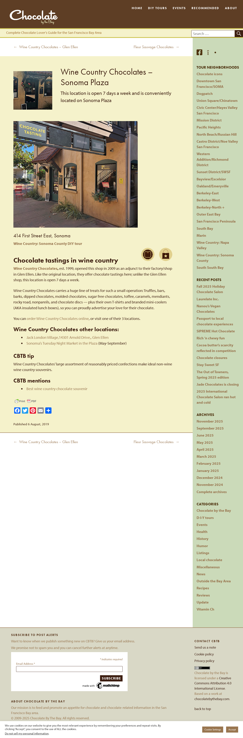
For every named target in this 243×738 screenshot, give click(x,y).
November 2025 (210, 421)
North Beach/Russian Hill (217, 134)
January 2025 (208, 470)
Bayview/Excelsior (211, 179)
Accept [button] (232, 729)
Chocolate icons (209, 74)
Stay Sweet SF (208, 364)
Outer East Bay (208, 214)
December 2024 (210, 477)
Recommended (205, 8)
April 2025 (205, 449)
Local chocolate (209, 559)
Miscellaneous (208, 567)
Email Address (25, 664)
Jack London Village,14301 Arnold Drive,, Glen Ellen (67, 337)
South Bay (205, 228)
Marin (201, 235)
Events (179, 8)
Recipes (203, 588)
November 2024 (210, 484)
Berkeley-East (208, 193)
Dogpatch (205, 93)
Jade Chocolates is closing (218, 384)
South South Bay (210, 267)
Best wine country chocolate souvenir (56, 388)
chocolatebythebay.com (211, 699)
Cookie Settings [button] (213, 729)
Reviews (203, 595)
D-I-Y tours (205, 517)
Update (203, 602)
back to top (202, 709)
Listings (203, 552)
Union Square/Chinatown (217, 100)
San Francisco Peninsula (216, 221)
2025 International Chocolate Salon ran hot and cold (216, 397)
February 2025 (209, 463)
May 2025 (205, 442)
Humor (202, 545)
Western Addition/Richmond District (212, 159)
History (202, 538)
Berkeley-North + (210, 207)
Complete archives (212, 491)
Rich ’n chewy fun (211, 338)
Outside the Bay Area (214, 581)
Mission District (209, 120)
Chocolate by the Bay (214, 510)
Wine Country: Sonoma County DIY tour (47, 243)
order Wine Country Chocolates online (58, 318)
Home (137, 8)
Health (202, 531)
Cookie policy (204, 654)
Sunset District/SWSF (214, 171)
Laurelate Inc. (208, 299)
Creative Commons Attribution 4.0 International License (212, 683)
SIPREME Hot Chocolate (216, 331)
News (201, 574)
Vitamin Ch (205, 609)
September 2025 (210, 428)
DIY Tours (157, 8)
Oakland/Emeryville (213, 186)
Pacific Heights (209, 127)
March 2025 (206, 456)
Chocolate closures (212, 357)
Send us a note (205, 647)
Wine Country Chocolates (35, 268)
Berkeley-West (208, 200)
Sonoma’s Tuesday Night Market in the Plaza (62, 343)
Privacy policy (204, 661)
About (231, 8)
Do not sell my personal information (27, 733)
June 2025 (205, 435)
